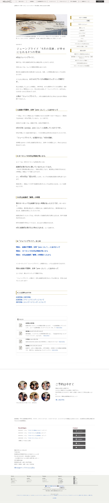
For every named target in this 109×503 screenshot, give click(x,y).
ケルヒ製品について (82, 41)
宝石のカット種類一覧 (88, 495)
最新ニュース (82, 27)
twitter (75, 480)
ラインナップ (29, 479)
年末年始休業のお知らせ (82, 63)
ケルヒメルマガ (47, 487)
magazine (75, 483)
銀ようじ (28, 495)
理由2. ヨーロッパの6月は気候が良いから (32, 251)
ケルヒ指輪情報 (60, 481)
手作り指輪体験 (73, 1)
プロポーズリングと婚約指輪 (34, 432)
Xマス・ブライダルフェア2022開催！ (82, 65)
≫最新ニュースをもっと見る (24, 440)
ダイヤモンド (44, 480)
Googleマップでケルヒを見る (24, 468)
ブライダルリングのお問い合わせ (82, 43)
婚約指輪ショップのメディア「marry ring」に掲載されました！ (82, 57)
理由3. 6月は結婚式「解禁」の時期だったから (33, 255)
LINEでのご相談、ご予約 (82, 46)
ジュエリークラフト (39, 495)
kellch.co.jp (19, 460)
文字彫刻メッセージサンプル (32, 339)
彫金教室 (55, 495)
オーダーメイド (53, 1)
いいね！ (48, 486)
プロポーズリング (63, 1)
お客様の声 (82, 30)
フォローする (54, 486)
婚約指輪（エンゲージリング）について (31, 302)
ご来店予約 (100, 1)
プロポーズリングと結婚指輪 (34, 435)
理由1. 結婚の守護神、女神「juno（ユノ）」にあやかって (38, 247)
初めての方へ (21, 1)
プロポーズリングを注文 (21, 495)
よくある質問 (82, 35)
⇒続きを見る (59, 327)
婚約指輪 (43, 478)
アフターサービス (14, 480)
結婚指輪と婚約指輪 (23, 297)
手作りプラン (29, 481)
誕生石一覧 (81, 495)
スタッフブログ (82, 33)
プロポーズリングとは (33, 438)
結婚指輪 (32, 1)
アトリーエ (60, 495)
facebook (75, 478)
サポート (84, 1)
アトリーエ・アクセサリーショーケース (70, 495)
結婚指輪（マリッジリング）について (30, 300)
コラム (82, 38)
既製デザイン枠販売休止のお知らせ (82, 54)
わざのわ (32, 495)
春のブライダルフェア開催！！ (82, 60)
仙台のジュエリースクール (48, 495)
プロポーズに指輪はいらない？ (34, 430)
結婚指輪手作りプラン (42, 1)
